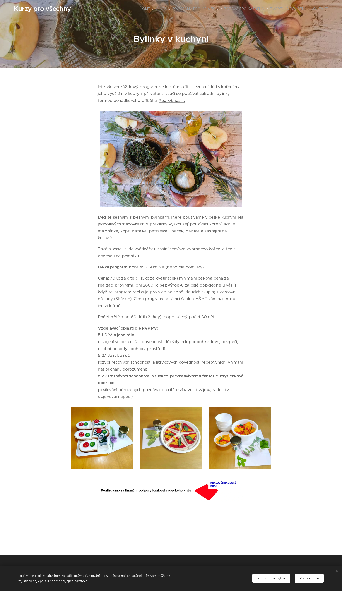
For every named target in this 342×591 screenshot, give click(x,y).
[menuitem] (168, 8)
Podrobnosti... (172, 100)
